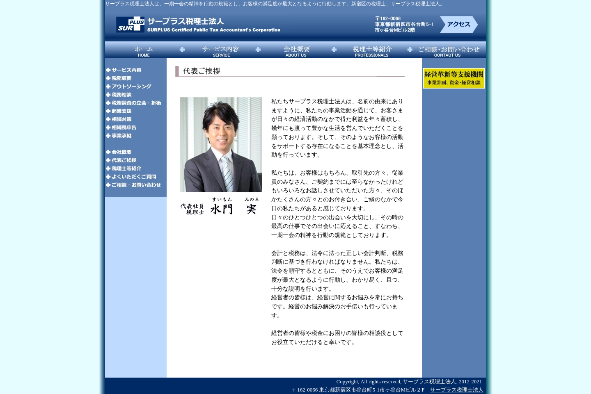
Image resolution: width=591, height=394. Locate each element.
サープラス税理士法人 (429, 381)
